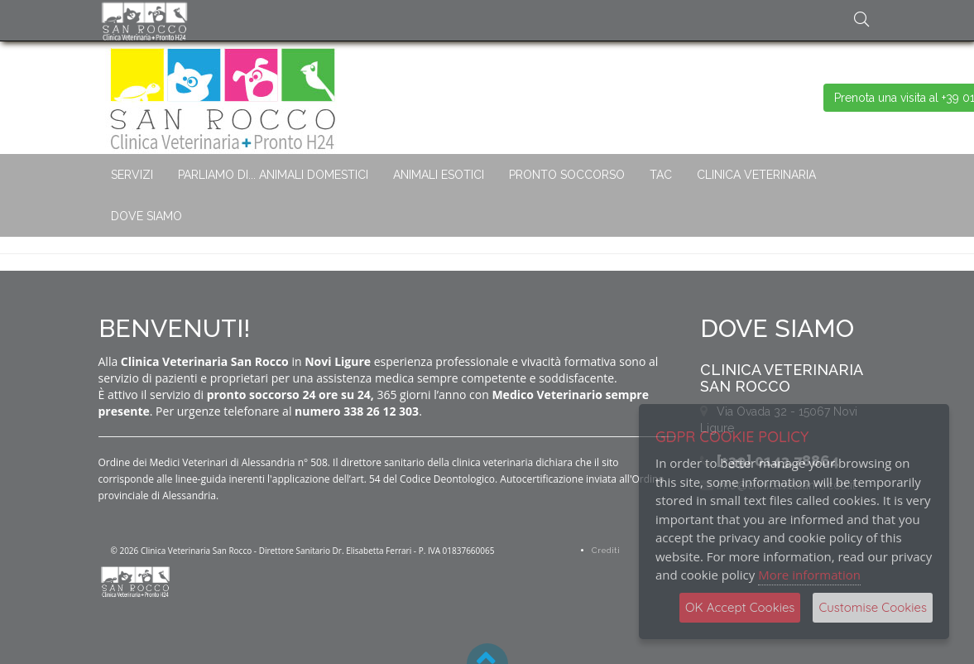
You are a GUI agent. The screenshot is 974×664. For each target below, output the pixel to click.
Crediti (606, 550)
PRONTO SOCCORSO (567, 174)
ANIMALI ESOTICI (438, 174)
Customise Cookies (872, 607)
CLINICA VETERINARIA (756, 174)
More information (809, 574)
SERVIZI (132, 174)
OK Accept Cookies (739, 607)
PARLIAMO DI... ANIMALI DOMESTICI (273, 174)
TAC (661, 174)
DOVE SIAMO (146, 216)
